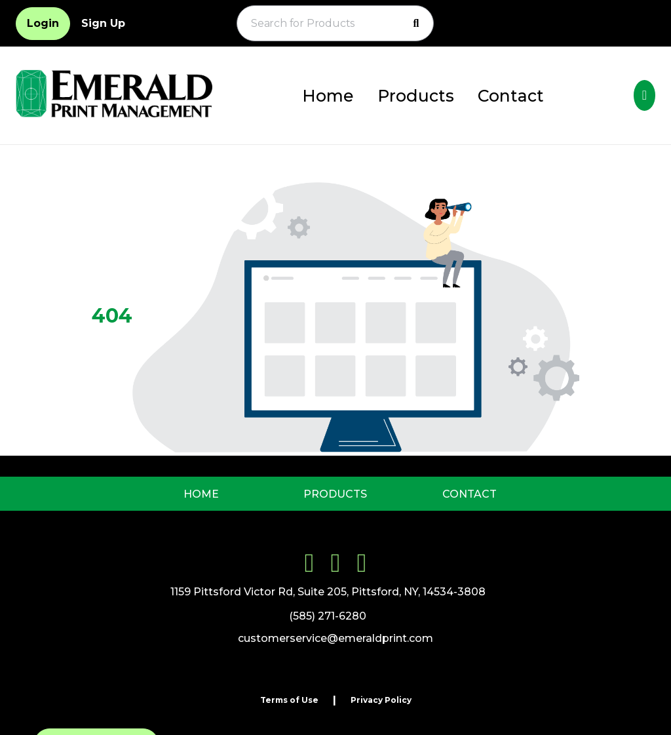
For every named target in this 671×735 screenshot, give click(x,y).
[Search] (416, 23)
